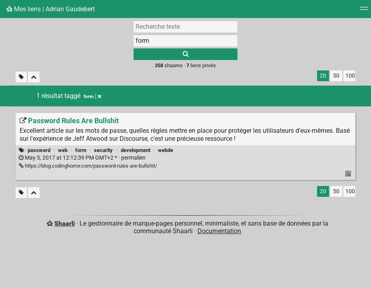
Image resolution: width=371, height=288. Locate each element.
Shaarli (64, 223)
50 (336, 75)
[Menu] (364, 11)
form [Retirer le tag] (92, 96)
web (63, 150)
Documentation (219, 231)
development (135, 150)
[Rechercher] (185, 54)
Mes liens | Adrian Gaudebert (50, 9)
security (103, 150)
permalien (82, 157)
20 (323, 75)
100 (350, 75)
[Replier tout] (34, 77)
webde (165, 150)
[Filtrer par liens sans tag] (21, 77)
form (80, 150)
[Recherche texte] (185, 26)
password (39, 150)
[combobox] (185, 40)
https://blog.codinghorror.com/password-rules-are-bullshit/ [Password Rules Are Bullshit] (88, 166)
